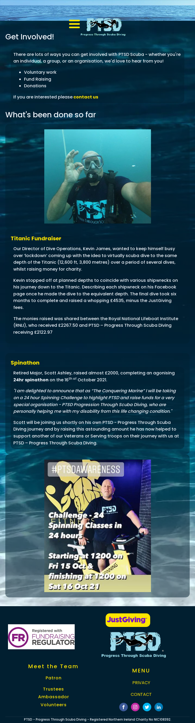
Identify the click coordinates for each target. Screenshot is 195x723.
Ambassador (53, 697)
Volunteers (54, 705)
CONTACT (141, 694)
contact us (85, 97)
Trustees (53, 689)
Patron (54, 678)
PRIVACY (141, 683)
